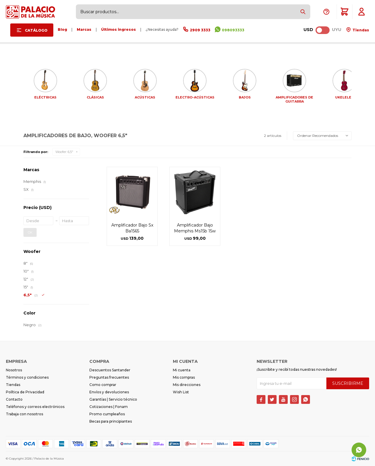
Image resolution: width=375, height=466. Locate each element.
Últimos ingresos (118, 29)
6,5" (64, 152)
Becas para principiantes (110, 421)
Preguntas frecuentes (109, 377)
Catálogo (36, 30)
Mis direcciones (186, 384)
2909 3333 (200, 30)
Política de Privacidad (25, 392)
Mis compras (184, 377)
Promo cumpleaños (107, 414)
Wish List (181, 392)
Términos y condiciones (27, 377)
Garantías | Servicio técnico (113, 399)
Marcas (84, 29)
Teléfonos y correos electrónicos (35, 406)
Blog (62, 29)
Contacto (14, 399)
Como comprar (102, 384)
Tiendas (360, 30)
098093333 (233, 30)
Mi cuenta (181, 370)
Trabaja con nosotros (24, 414)
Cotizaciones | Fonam (108, 406)
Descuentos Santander (109, 370)
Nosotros (14, 370)
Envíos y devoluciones (109, 392)
